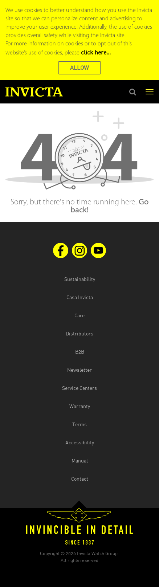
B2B (79, 351)
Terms (79, 424)
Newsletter (79, 370)
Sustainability (79, 279)
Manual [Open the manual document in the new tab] (80, 460)
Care (79, 315)
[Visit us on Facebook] (60, 250)
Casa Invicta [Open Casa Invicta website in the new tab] (79, 297)
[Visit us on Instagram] (79, 250)
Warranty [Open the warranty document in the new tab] (79, 406)
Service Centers (79, 388)
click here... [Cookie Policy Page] (96, 52)
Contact (79, 479)
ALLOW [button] (79, 67)
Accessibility (79, 442)
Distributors (79, 333)
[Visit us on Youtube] (98, 250)
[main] (79, 162)
